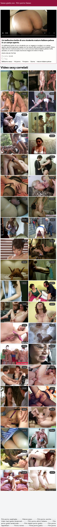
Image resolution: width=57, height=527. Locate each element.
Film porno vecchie (44, 519)
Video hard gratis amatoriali (12, 521)
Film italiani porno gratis (33, 523)
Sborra (32, 61)
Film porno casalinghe (9, 519)
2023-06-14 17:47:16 (9, 53)
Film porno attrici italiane (37, 521)
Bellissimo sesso (7, 61)
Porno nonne (19, 525)
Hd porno (17, 61)
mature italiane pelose (44, 61)
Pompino (25, 61)
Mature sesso (27, 519)
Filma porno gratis (36, 525)
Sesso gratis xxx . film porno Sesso (16, 3)
